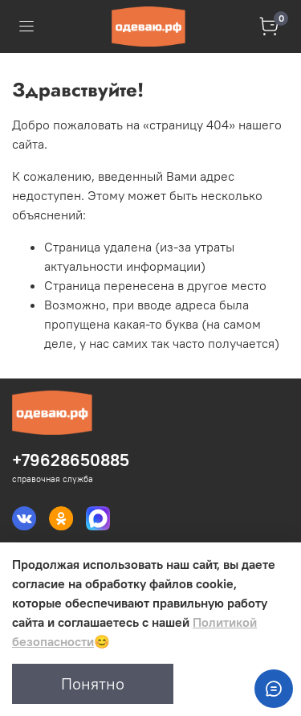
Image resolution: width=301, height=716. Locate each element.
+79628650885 (70, 460)
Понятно (92, 683)
